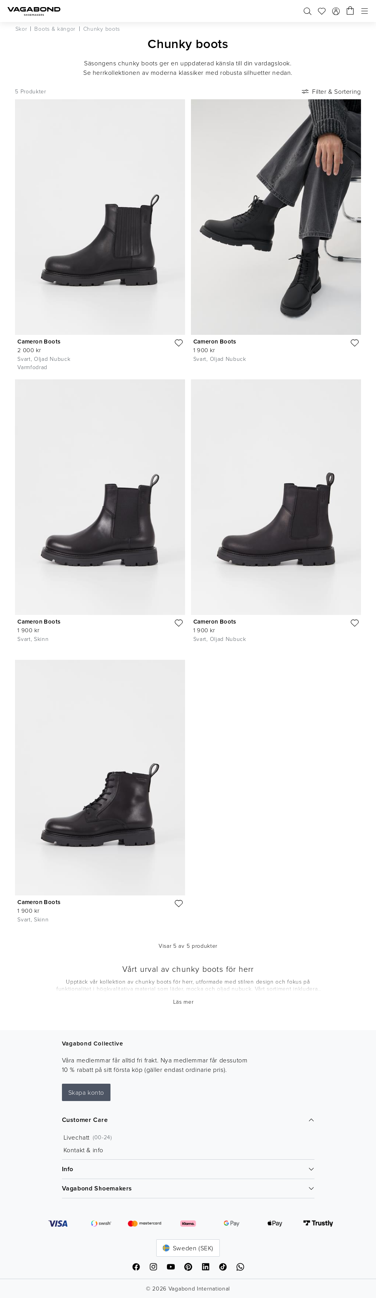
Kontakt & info (83, 1150)
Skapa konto (86, 1092)
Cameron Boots (38, 341)
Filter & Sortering (330, 91)
